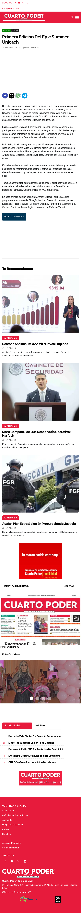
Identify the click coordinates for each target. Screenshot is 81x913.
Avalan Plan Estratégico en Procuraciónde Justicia (39, 524)
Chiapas (6, 30)
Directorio (7, 834)
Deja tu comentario (14, 216)
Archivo (6, 829)
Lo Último (40, 725)
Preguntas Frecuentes (12, 824)
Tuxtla (15, 30)
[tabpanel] (40, 622)
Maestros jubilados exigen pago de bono (31, 742)
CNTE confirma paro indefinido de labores (32, 762)
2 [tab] (37, 643)
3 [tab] (43, 643)
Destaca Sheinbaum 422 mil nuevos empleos (35, 344)
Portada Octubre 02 (9, 647)
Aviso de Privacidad (11, 843)
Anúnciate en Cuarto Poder (15, 815)
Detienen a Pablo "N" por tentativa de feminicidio (36, 749)
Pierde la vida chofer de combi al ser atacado (34, 736)
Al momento (10, 337)
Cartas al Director (10, 847)
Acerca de (7, 820)
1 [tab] (31, 643)
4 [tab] (49, 643)
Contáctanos (8, 810)
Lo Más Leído (13, 725)
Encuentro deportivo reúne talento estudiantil (34, 755)
